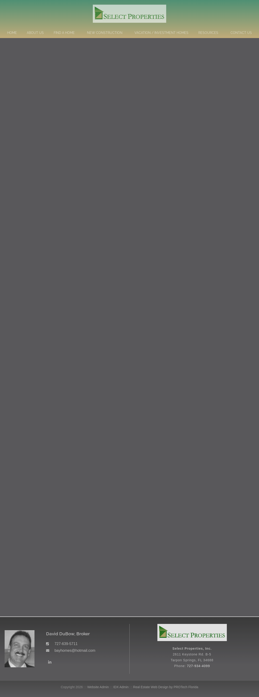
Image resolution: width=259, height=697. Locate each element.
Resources (209, 32)
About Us (35, 33)
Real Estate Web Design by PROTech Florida (165, 687)
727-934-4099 (198, 666)
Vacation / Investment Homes (161, 33)
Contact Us (241, 33)
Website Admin (98, 687)
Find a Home (65, 32)
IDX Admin (120, 687)
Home (12, 33)
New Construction (106, 32)
